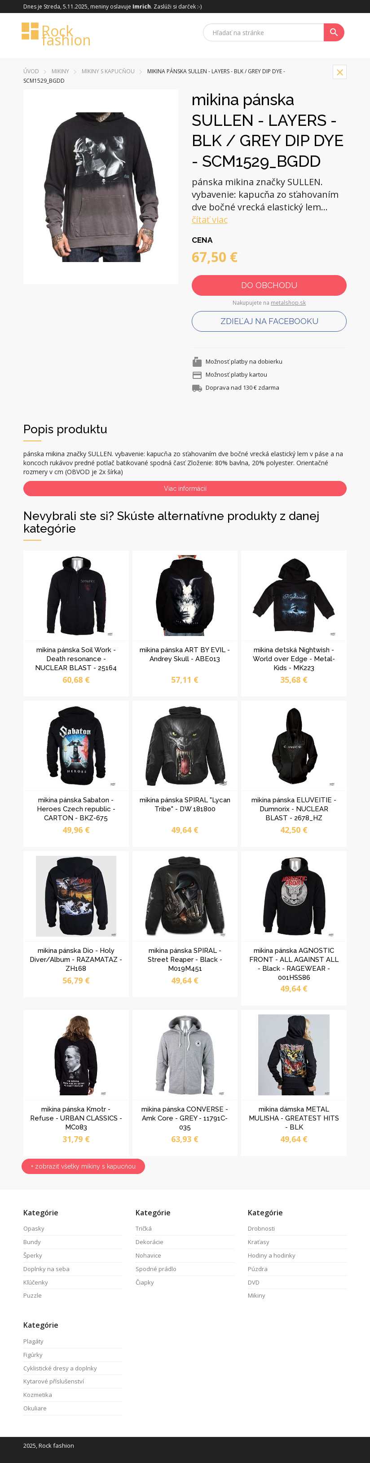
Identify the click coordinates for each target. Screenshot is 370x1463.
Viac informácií (185, 488)
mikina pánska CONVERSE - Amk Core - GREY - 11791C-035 (184, 1118)
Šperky (32, 1255)
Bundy (32, 1242)
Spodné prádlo (156, 1269)
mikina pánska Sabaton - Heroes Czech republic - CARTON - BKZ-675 (76, 809)
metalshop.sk (288, 302)
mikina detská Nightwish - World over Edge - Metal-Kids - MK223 (294, 659)
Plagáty (33, 1341)
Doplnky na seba (46, 1269)
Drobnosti (261, 1228)
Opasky (33, 1228)
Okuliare (35, 1408)
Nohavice (148, 1255)
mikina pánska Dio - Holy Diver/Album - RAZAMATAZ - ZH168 (76, 960)
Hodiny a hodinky (271, 1255)
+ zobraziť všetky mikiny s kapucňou (83, 1166)
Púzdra (258, 1269)
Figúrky (33, 1355)
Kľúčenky (35, 1282)
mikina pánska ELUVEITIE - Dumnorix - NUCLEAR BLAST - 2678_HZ (293, 809)
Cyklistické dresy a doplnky (60, 1368)
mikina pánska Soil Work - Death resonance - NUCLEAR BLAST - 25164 (76, 659)
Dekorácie (149, 1242)
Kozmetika (37, 1395)
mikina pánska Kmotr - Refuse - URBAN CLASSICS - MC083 (76, 1118)
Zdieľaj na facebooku (269, 321)
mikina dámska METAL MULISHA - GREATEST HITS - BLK (294, 1118)
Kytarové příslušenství (53, 1381)
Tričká (144, 1228)
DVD (254, 1282)
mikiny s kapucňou (108, 71)
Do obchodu (269, 285)
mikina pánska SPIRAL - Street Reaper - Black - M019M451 (185, 960)
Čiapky (145, 1282)
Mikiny (60, 71)
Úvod (31, 71)
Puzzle (32, 1295)
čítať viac (210, 219)
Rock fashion (57, 34)
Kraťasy (258, 1242)
